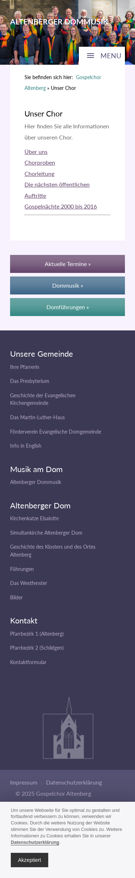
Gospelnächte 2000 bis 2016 (60, 206)
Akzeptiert (29, 860)
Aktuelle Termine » (68, 263)
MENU (110, 55)
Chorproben (39, 162)
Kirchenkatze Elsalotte (34, 518)
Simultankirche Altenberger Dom (46, 533)
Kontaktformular (28, 662)
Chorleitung (39, 173)
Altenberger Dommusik (35, 482)
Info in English (25, 446)
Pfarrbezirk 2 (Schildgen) (37, 648)
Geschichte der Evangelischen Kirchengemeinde (43, 399)
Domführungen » (67, 306)
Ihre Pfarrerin (24, 367)
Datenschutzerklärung (74, 782)
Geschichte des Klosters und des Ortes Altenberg (52, 551)
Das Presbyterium (29, 381)
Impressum (23, 782)
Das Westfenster (28, 583)
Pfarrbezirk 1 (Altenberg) (37, 634)
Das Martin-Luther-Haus (37, 417)
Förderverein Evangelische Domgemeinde (55, 432)
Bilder (16, 597)
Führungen (22, 569)
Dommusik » (67, 285)
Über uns (36, 151)
